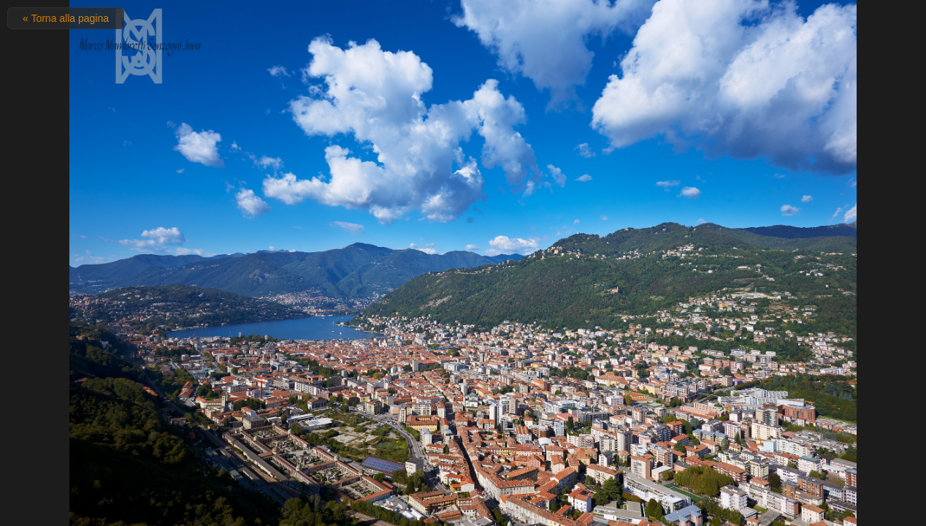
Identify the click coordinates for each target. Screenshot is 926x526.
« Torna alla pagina (66, 18)
